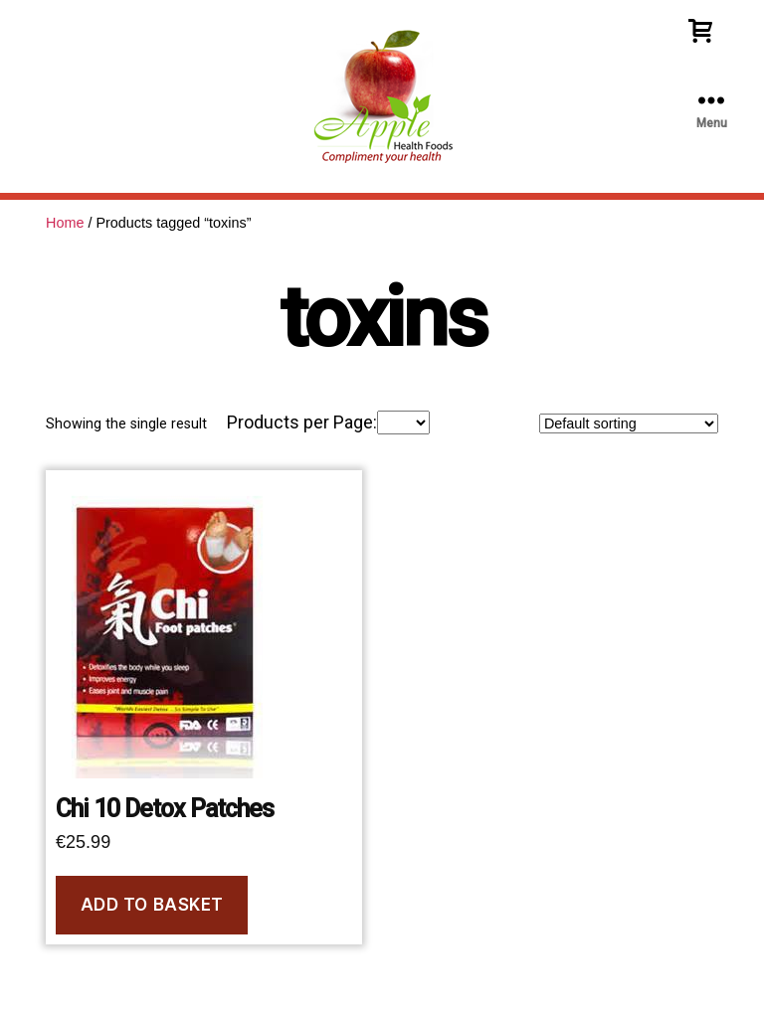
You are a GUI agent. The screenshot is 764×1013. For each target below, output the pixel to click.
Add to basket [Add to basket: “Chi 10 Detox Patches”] (152, 905)
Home (65, 223)
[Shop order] (628, 423)
